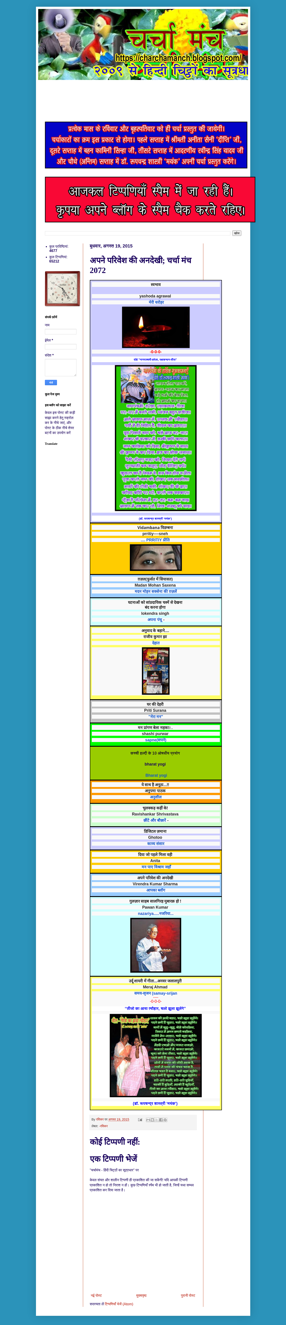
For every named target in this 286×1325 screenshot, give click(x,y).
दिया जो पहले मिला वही (155, 854)
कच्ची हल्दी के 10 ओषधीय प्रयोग (155, 753)
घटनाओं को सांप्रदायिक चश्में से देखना (155, 602)
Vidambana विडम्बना (155, 527)
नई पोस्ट (96, 1295)
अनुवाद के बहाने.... (155, 630)
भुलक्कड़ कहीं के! (155, 808)
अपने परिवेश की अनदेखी (155, 877)
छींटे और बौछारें (154, 820)
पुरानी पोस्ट (188, 1295)
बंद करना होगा (155, 607)
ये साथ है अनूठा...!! (155, 784)
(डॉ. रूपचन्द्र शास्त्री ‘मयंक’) (155, 518)
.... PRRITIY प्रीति (155, 540)
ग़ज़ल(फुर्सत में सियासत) (155, 579)
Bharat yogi (156, 775)
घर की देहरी (155, 704)
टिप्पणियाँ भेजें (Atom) (119, 1304)
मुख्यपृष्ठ (141, 1295)
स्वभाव (156, 284)
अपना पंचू (154, 619)
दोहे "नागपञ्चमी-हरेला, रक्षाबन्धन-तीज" (156, 359)
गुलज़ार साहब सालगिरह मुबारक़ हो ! (155, 901)
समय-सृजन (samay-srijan (155, 993)
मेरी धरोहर (156, 302)
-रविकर (103, 1126)
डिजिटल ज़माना (155, 831)
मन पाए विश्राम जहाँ (156, 867)
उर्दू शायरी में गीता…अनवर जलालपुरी (155, 980)
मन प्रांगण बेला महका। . (155, 727)
